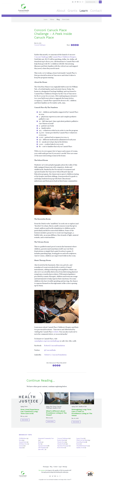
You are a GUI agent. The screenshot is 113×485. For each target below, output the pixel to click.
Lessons (21, 446)
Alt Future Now (23, 444)
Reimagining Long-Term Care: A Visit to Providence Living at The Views (82, 412)
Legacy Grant (80, 438)
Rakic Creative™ (67, 479)
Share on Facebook (72, 45)
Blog (58, 20)
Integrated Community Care (46, 438)
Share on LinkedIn (76, 45)
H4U (51, 406)
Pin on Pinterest (78, 45)
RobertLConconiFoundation (54, 345)
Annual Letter (23, 442)
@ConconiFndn (50, 350)
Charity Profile (61, 444)
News (25, 406)
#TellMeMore (23, 438)
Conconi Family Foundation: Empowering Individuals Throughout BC (23, 8)
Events (78, 444)
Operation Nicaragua (63, 446)
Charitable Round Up (82, 446)
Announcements (42, 446)
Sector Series (60, 448)
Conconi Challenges (39, 45)
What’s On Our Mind (82, 440)
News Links (65, 20)
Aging (22, 406)
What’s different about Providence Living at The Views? (56, 413)
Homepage (46, 467)
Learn (84, 10)
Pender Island (61, 440)
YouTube (78, 2)
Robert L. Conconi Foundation (55, 355)
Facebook (73, 2)
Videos (52, 20)
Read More (25, 419)
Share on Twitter (74, 45)
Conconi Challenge (41, 57)
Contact (96, 10)
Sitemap (65, 467)
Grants (72, 10)
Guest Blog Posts (80, 442)
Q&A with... (41, 449)
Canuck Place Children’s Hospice (64, 57)
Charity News (61, 442)
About (60, 10)
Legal (60, 467)
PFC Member (90, 473)
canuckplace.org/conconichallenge (46, 341)
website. (56, 332)
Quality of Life (57, 408)
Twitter (75, 2)
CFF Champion (42, 448)
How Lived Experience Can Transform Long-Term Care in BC (30, 411)
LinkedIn (80, 2)
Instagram (82, 2)
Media (40, 442)
